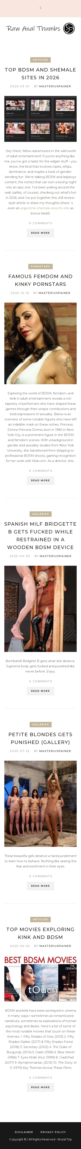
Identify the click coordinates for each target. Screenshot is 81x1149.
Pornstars (40, 266)
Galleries (40, 514)
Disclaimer (24, 1132)
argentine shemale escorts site (45, 208)
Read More (40, 233)
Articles (40, 59)
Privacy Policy (53, 1132)
